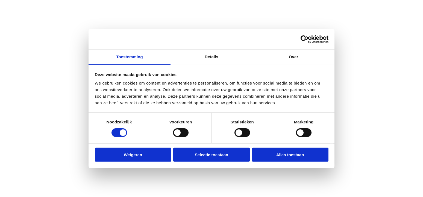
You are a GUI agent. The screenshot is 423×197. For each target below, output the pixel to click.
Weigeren (133, 154)
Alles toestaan (290, 154)
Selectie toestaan (211, 154)
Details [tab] (211, 56)
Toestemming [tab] (129, 56)
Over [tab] (293, 56)
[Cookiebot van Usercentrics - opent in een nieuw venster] (304, 39)
